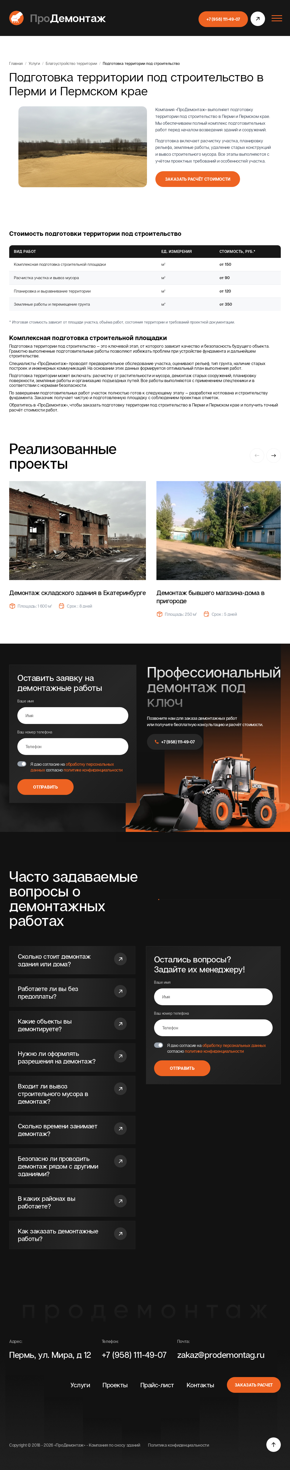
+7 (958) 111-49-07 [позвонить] (223, 19)
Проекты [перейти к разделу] (115, 1385)
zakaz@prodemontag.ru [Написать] (220, 1355)
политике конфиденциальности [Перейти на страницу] (93, 770)
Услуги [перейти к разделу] (80, 1385)
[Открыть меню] (275, 18)
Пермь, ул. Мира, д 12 (50, 1355)
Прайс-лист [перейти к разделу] (157, 1385)
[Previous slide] (257, 455)
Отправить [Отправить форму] (45, 787)
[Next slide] (273, 455)
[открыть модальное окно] (258, 19)
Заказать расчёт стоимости (198, 179)
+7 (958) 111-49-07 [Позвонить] (134, 1355)
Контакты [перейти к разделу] (200, 1385)
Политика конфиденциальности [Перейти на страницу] (178, 1445)
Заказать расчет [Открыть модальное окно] (254, 1385)
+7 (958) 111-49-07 (175, 741)
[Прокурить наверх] (273, 1445)
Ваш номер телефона (72, 742)
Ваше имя (72, 711)
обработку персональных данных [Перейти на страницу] (234, 1045)
